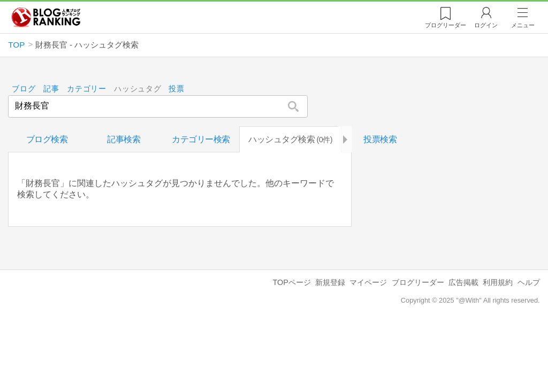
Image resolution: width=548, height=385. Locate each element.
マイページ (368, 282)
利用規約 (498, 282)
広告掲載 (463, 282)
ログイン (486, 25)
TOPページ (291, 282)
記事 (51, 89)
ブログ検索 (47, 139)
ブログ (24, 89)
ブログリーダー (418, 282)
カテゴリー (86, 89)
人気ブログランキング (46, 17)
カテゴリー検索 (201, 139)
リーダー (445, 25)
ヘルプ (528, 282)
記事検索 (123, 139)
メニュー (523, 25)
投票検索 (380, 139)
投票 (177, 89)
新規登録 (330, 282)
